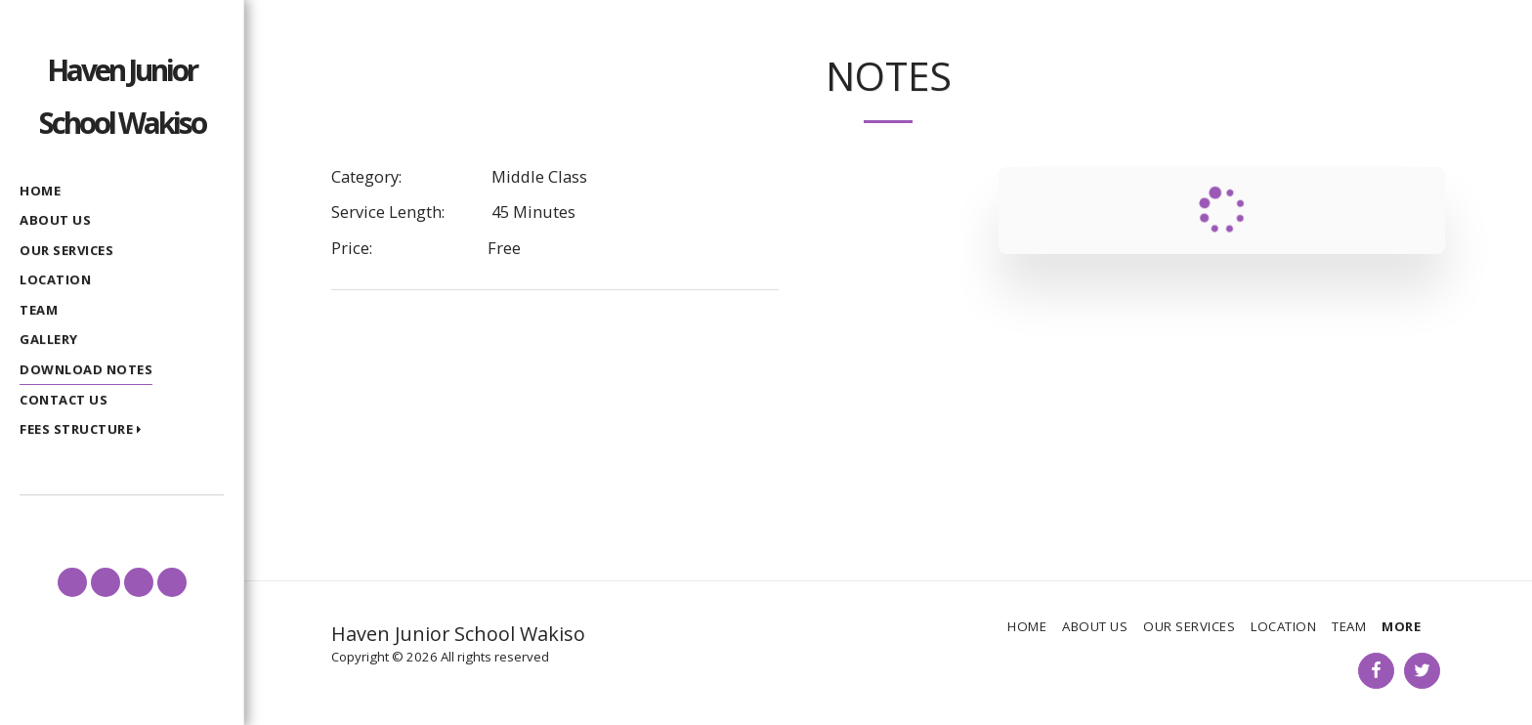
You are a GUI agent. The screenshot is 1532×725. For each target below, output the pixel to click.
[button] (84, 431)
